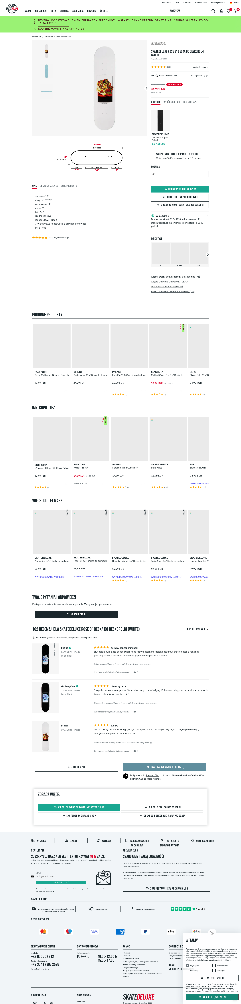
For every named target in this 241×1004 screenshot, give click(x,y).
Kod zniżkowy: (61, 28)
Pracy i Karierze (175, 958)
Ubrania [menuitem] (64, 11)
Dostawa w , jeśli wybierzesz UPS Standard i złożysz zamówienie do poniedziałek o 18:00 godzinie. (180, 220)
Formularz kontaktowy (40, 969)
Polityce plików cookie (210, 991)
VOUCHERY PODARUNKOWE (182, 969)
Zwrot (71, 841)
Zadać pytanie (76, 614)
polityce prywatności (229, 991)
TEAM (171, 965)
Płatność (126, 953)
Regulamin (81, 1002)
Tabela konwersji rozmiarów (134, 964)
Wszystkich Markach (177, 956)
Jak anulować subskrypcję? (45, 891)
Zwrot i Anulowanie (131, 958)
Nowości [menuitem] (92, 11)
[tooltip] (206, 76)
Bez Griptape (190, 102)
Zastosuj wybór (212, 978)
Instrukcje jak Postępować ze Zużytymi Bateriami (142, 973)
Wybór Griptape (172, 102)
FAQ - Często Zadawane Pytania (136, 970)
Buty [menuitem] (53, 11)
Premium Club (152, 775)
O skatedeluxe (174, 953)
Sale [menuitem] (104, 11)
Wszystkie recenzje (130, 967)
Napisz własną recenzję (164, 767)
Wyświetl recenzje (200, 67)
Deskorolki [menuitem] (40, 11)
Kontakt (126, 976)
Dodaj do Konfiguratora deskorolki (180, 205)
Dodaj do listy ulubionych (180, 197)
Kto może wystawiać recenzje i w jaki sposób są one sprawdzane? (64, 637)
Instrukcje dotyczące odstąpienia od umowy (140, 962)
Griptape (155, 102)
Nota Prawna (84, 995)
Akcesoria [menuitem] (77, 11)
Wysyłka (38, 841)
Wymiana (104, 841)
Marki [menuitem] (28, 11)
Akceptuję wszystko (212, 997)
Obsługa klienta (202, 841)
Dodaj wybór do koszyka (180, 189)
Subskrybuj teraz (61, 882)
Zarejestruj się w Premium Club (166, 888)
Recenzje (76, 767)
